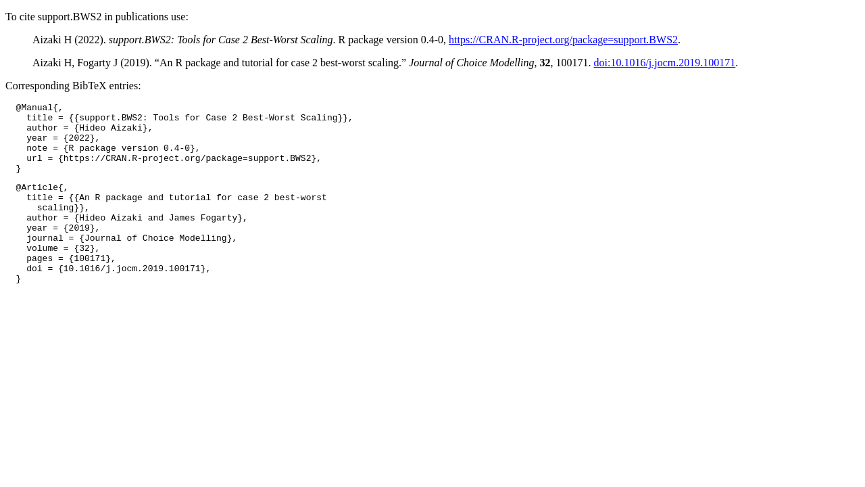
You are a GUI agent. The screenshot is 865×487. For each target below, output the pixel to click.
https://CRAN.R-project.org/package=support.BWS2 (563, 39)
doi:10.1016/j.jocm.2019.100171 (664, 62)
